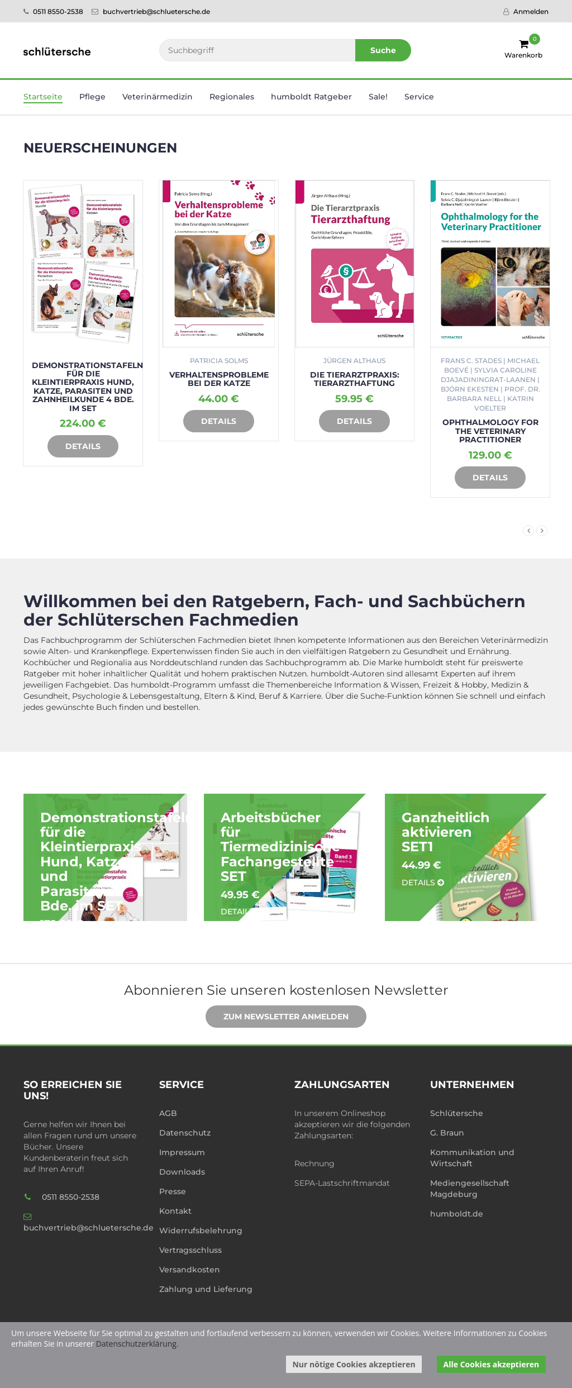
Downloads (182, 1172)
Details (75, 446)
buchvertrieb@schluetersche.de (151, 11)
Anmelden (526, 11)
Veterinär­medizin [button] (157, 97)
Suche (383, 50)
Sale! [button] (378, 97)
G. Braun (447, 1133)
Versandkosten (189, 1270)
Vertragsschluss (190, 1250)
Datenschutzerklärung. (137, 1343)
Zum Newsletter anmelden (278, 1017)
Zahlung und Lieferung (205, 1289)
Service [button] (419, 97)
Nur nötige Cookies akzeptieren (353, 1364)
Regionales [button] (231, 97)
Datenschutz (185, 1133)
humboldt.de (456, 1214)
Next (541, 530)
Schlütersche (456, 1113)
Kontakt (175, 1211)
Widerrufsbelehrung (200, 1230)
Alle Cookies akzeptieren (492, 1364)
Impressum (182, 1152)
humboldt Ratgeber (311, 97)
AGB (168, 1113)
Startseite (43, 97)
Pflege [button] (92, 97)
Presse (172, 1191)
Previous (528, 530)
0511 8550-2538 (53, 11)
